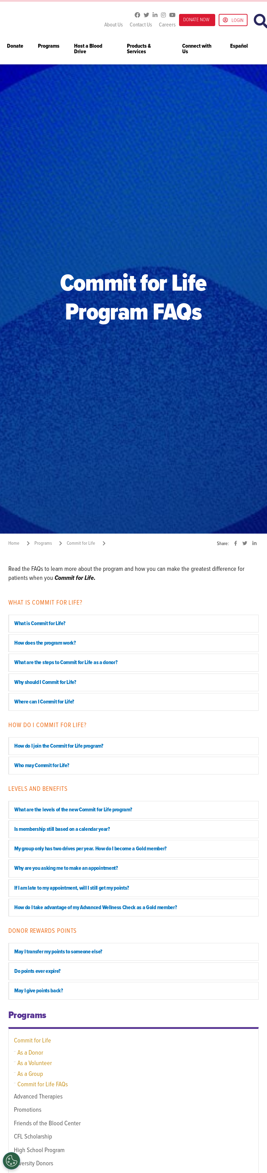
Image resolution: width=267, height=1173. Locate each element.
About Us (113, 25)
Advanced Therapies (38, 1097)
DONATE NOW (196, 19)
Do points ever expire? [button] (37, 971)
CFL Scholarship (33, 1137)
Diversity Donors (33, 1163)
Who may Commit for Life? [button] (41, 765)
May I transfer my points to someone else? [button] (58, 951)
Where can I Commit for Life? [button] (44, 702)
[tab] (133, 623)
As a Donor (30, 1053)
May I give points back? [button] (38, 990)
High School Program (39, 1150)
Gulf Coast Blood (51, 20)
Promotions (27, 1110)
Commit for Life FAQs (42, 1084)
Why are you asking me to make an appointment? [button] (66, 868)
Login (233, 20)
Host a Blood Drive (88, 49)
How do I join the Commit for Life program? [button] (58, 746)
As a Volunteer (34, 1063)
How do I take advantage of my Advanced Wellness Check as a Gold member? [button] (95, 907)
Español (239, 46)
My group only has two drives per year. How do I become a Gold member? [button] (90, 848)
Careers (167, 25)
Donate (15, 46)
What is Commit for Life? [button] (39, 623)
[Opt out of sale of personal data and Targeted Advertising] (11, 1161)
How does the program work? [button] (45, 643)
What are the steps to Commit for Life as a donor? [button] (65, 662)
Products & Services (139, 49)
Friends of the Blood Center (47, 1123)
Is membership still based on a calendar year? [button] (62, 829)
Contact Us (141, 25)
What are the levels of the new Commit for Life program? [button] (73, 809)
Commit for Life (32, 1041)
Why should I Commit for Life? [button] (45, 682)
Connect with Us (196, 49)
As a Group (30, 1074)
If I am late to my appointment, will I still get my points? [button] (71, 888)
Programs (48, 46)
